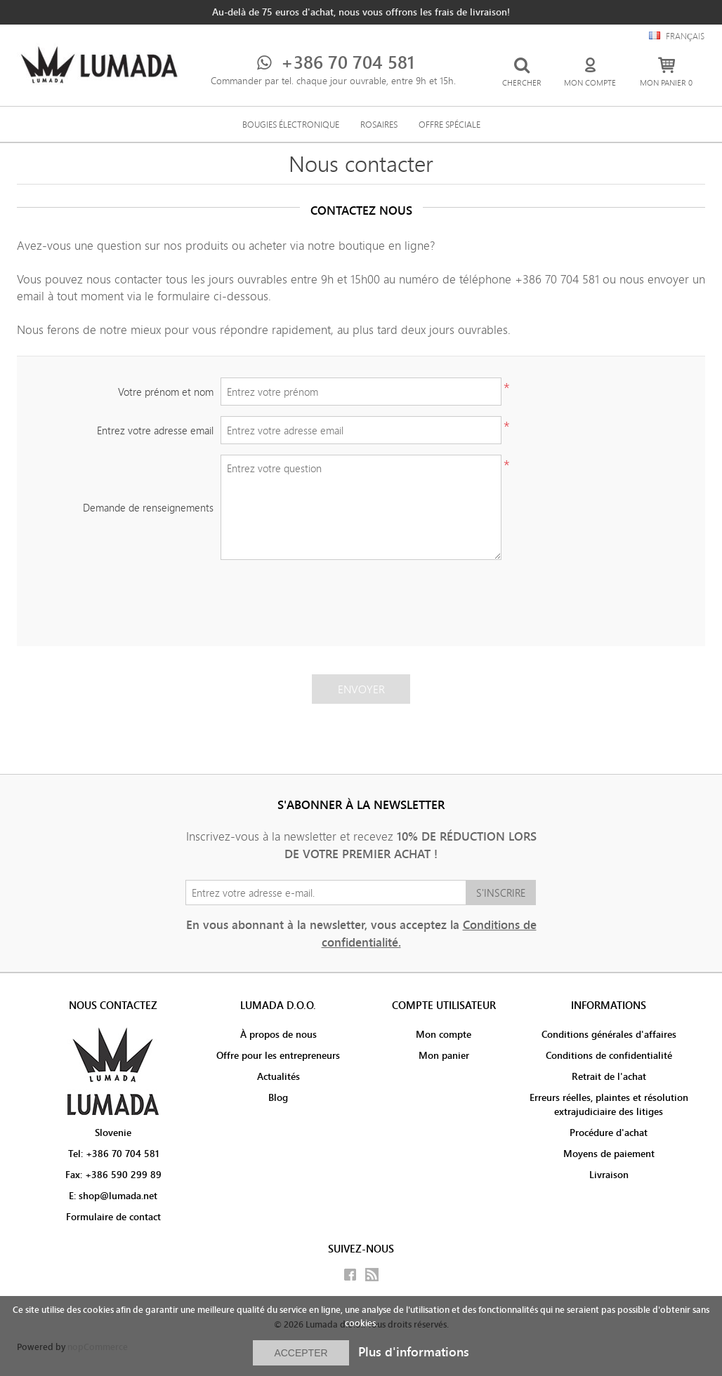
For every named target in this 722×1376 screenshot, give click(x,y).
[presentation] (361, 597)
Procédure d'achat (609, 1132)
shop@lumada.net (118, 1196)
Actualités (278, 1076)
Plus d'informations (413, 1351)
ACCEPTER (300, 1352)
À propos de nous (278, 1034)
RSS (372, 1274)
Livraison (609, 1175)
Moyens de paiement (609, 1154)
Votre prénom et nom (166, 392)
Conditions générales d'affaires (609, 1034)
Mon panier (444, 1055)
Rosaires (379, 124)
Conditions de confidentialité (609, 1055)
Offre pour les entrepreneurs (278, 1055)
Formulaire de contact (113, 1217)
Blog (278, 1097)
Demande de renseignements (148, 507)
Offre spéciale (449, 124)
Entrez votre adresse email (155, 430)
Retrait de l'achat (609, 1076)
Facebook (350, 1274)
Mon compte (443, 1034)
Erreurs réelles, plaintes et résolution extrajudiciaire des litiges (609, 1104)
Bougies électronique (290, 124)
